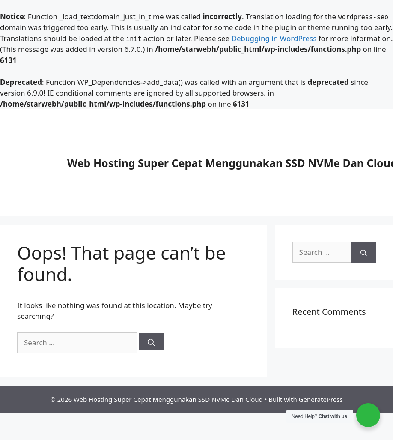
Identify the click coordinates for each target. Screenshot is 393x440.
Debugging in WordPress (274, 38)
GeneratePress (321, 399)
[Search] (151, 341)
